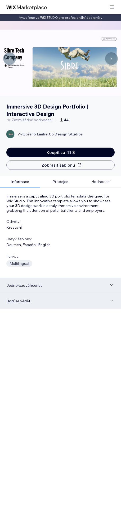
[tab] (20, 181)
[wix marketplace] (26, 7)
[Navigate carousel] (9, 58)
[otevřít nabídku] (112, 7)
